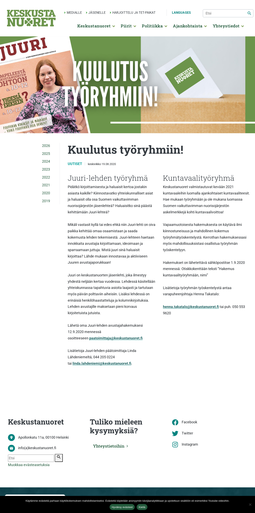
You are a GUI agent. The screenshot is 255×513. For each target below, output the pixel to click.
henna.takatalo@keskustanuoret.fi (191, 307)
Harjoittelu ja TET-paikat (134, 13)
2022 (46, 177)
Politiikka (152, 26)
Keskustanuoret (94, 26)
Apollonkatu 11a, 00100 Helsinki (43, 437)
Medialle (74, 13)
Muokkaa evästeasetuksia (29, 465)
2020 (46, 193)
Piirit (126, 26)
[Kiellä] (250, 504)
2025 (46, 154)
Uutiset (75, 164)
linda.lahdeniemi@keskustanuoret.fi (102, 363)
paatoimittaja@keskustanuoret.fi (116, 338)
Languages (181, 13)
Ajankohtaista (187, 26)
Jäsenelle (97, 13)
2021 (46, 185)
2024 (46, 161)
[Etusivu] (31, 18)
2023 (46, 169)
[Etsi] (228, 13)
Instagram (190, 444)
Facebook (189, 422)
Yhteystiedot (226, 26)
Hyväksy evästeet (122, 507)
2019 (46, 201)
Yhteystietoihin (109, 446)
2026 (46, 146)
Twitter (187, 433)
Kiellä (142, 507)
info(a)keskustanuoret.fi (37, 448)
